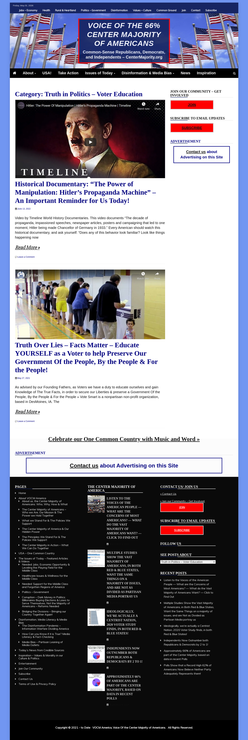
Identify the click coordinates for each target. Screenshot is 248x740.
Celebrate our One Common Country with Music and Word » (124, 439)
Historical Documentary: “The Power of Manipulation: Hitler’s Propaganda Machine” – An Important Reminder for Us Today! (85, 192)
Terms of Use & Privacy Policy (37, 684)
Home (22, 493)
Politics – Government (93, 10)
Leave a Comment (26, 257)
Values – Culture (142, 10)
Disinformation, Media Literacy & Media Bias (43, 621)
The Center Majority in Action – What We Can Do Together (45, 546)
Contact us (196, 152)
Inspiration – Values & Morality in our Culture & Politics (41, 657)
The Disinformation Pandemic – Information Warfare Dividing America (45, 627)
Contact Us (26, 679)
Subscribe (211, 10)
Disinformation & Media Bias (147, 73)
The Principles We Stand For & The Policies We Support (44, 538)
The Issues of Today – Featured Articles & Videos (43, 560)
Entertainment (28, 663)
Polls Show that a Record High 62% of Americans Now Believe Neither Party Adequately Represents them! (187, 669)
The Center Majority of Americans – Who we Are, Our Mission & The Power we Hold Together (44, 512)
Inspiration (206, 73)
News (185, 73)
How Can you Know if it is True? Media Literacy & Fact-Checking (46, 635)
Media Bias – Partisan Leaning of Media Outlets (42, 643)
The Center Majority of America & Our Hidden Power (45, 530)
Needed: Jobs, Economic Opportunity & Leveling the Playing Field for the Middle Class (46, 567)
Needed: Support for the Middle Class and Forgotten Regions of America (45, 585)
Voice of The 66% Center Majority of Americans (124, 34)
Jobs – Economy (28, 10)
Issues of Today (99, 73)
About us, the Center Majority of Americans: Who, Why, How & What (45, 502)
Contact (195, 10)
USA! (46, 73)
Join (184, 10)
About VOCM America (32, 498)
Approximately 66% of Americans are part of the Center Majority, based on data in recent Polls (187, 655)
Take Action (68, 73)
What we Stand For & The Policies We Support (46, 522)
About (28, 73)
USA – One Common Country (37, 553)
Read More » (27, 247)
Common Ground (166, 10)
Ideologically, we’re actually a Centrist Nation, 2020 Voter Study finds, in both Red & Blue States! (188, 630)
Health (46, 10)
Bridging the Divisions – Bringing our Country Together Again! (44, 613)
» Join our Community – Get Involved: (182, 501)
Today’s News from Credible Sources (41, 650)
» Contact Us (168, 494)
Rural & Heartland (65, 10)
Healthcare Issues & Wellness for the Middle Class (45, 577)
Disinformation (119, 10)
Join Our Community (31, 668)
